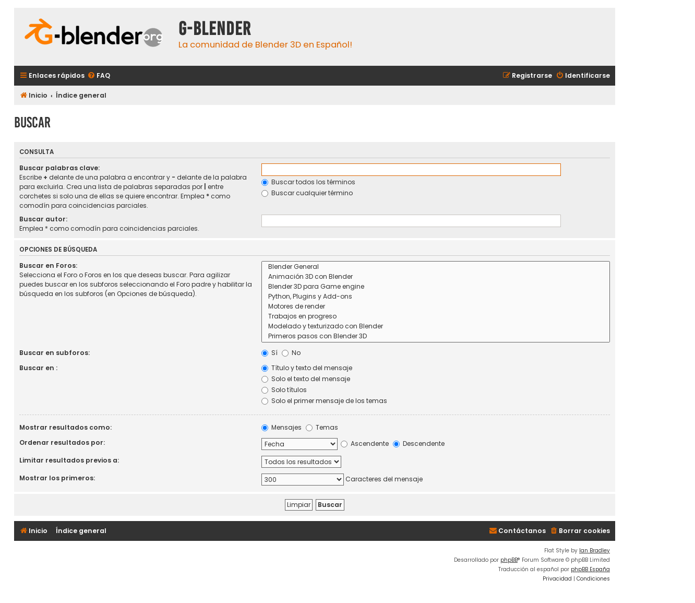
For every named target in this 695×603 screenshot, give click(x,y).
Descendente (419, 443)
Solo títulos (284, 389)
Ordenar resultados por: (62, 442)
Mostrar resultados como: (65, 427)
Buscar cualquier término (307, 192)
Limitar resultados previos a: (69, 460)
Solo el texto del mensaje (305, 378)
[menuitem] (98, 76)
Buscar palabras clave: (59, 167)
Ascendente (365, 443)
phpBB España (590, 569)
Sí (269, 352)
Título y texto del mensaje (306, 367)
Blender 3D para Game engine (435, 287)
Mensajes (281, 427)
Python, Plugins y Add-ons (435, 297)
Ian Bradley (594, 550)
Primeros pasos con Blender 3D (435, 336)
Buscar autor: (43, 219)
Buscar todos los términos (308, 182)
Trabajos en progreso (435, 317)
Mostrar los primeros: (57, 478)
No (291, 352)
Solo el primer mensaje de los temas (324, 400)
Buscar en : (38, 367)
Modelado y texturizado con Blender (435, 327)
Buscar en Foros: (48, 265)
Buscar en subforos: (54, 352)
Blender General (435, 267)
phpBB (509, 560)
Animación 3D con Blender (435, 277)
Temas (322, 427)
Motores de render (435, 307)
